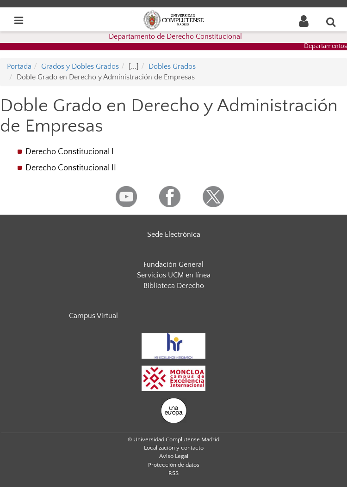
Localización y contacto (174, 448)
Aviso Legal (173, 456)
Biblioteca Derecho (173, 286)
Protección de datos (173, 465)
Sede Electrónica (173, 234)
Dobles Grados (172, 66)
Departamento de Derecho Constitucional (175, 36)
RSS (173, 473)
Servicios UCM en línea (174, 275)
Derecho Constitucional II (70, 168)
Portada (19, 66)
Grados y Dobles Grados (80, 66)
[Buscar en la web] (331, 21)
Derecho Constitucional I (69, 151)
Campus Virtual (93, 316)
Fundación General (173, 264)
